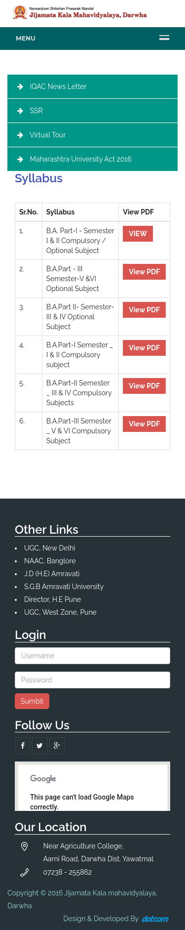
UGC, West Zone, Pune (60, 612)
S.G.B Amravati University (64, 587)
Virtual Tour (48, 135)
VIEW (138, 234)
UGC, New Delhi (49, 548)
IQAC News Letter (58, 86)
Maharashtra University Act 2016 (81, 159)
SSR (36, 111)
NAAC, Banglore (50, 561)
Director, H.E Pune (52, 599)
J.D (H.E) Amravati (51, 574)
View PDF (144, 272)
